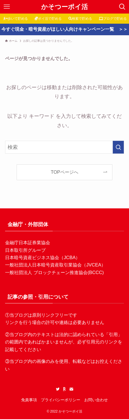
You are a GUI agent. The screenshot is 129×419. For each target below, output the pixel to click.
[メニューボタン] (7, 7)
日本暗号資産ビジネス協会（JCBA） (42, 257)
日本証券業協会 (34, 242)
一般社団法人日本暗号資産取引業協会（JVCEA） (55, 264)
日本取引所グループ (25, 250)
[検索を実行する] (118, 147)
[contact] (71, 389)
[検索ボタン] (122, 7)
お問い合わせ (96, 400)
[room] (64, 389)
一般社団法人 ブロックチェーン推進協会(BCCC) (54, 272)
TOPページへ (64, 172)
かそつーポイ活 (64, 7)
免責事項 (29, 400)
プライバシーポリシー (60, 400)
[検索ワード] (64, 147)
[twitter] (57, 389)
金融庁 (12, 242)
